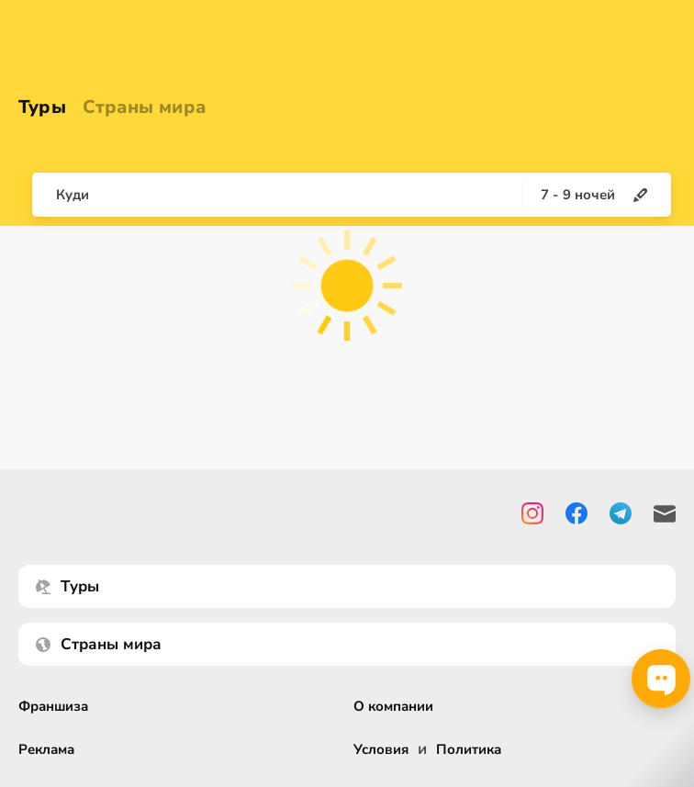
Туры (42, 107)
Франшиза (53, 707)
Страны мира (144, 107)
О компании (393, 707)
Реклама (46, 750)
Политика (468, 750)
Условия (381, 750)
